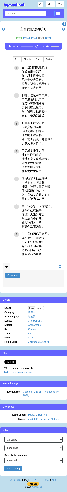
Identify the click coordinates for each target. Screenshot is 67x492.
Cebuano (27, 391)
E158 (34, 38)
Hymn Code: (11, 341)
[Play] (9, 46)
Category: (9, 312)
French (38, 480)
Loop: (7, 308)
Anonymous (34, 325)
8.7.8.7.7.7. (34, 337)
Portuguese (49, 391)
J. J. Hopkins (35, 320)
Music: (8, 325)
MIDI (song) (40, 419)
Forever (39, 308)
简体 (46, 480)
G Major (32, 329)
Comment (12, 275)
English (38, 391)
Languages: (14, 391)
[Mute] (47, 46)
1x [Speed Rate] (43, 47)
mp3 (30, 419)
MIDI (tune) (54, 419)
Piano (38, 59)
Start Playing (13, 468)
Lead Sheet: (19, 414)
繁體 (54, 480)
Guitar (49, 59)
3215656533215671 (38, 341)
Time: (7, 333)
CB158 (26, 38)
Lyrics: (8, 320)
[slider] (27, 46)
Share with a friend (22, 372)
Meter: (7, 337)
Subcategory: (11, 316)
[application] (33, 46)
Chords (27, 59)
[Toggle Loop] (37, 46)
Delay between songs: (16, 455)
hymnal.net (37, 487)
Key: (6, 329)
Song (31, 308)
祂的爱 (31, 316)
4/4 (29, 333)
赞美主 (31, 312)
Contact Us (15, 480)
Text (17, 59)
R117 (48, 38)
